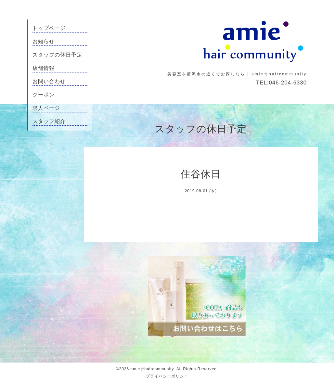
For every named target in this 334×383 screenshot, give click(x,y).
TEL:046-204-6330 (281, 83)
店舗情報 (43, 68)
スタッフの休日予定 (57, 54)
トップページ (49, 28)
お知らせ (43, 41)
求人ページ (46, 108)
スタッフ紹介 (49, 121)
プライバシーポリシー (167, 376)
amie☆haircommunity (152, 369)
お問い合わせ (49, 81)
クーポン (43, 94)
